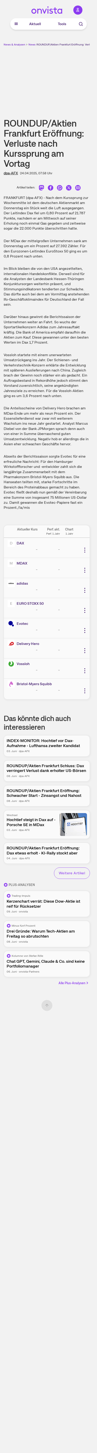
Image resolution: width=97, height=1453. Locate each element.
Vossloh (23, 663)
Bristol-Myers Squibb (34, 683)
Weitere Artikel (72, 873)
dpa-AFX (11, 173)
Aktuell (35, 23)
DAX (20, 543)
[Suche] (80, 24)
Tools (62, 23)
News (32, 44)
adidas (22, 583)
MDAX (22, 563)
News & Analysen (14, 44)
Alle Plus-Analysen (74, 983)
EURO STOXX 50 (30, 603)
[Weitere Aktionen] (85, 550)
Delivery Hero (28, 643)
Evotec (22, 623)
